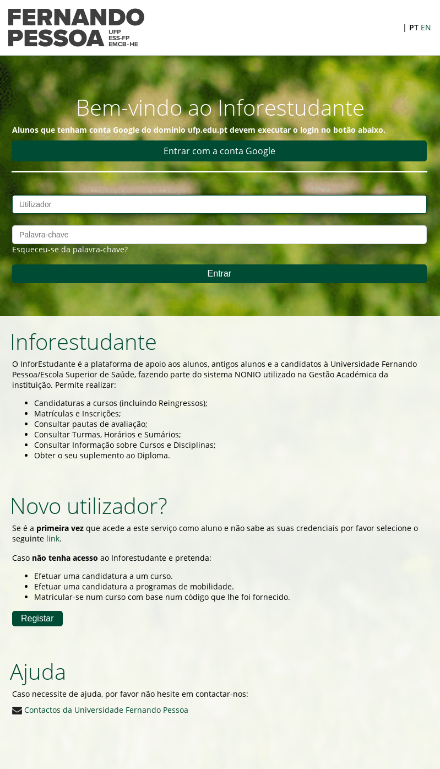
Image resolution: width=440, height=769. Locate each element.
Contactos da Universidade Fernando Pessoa (100, 710)
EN (426, 27)
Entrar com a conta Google (219, 151)
